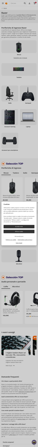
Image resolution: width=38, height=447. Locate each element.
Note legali (19, 243)
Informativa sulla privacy (25, 240)
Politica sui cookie (11, 240)
